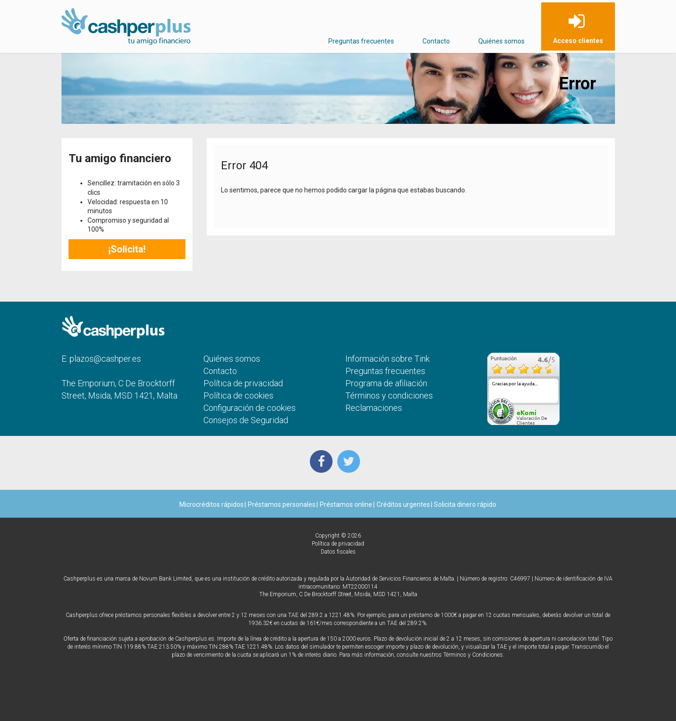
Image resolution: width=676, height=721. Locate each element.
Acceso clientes (578, 40)
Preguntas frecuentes (361, 41)
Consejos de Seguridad (245, 420)
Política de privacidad (243, 383)
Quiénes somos (501, 41)
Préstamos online (346, 504)
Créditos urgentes (403, 504)
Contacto (436, 41)
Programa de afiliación (386, 383)
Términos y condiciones (389, 395)
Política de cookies (238, 395)
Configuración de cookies (249, 408)
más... (549, 399)
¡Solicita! (127, 249)
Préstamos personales (282, 504)
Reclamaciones (373, 408)
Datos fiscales (338, 551)
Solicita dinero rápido (464, 504)
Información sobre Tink (387, 359)
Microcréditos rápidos (211, 504)
